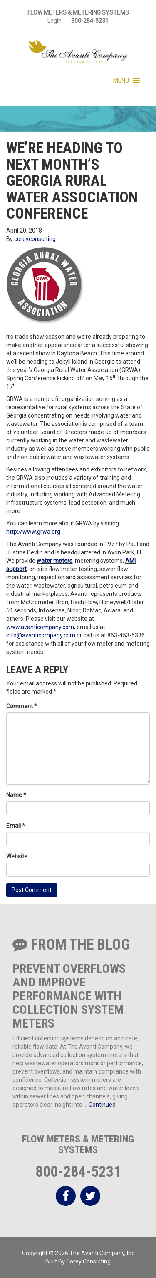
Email (15, 825)
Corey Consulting (88, 1261)
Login (54, 20)
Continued (102, 1104)
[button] (121, 80)
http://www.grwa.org (33, 531)
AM (129, 560)
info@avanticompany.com (40, 635)
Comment (21, 706)
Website (16, 856)
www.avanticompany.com (40, 627)
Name (16, 795)
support (16, 569)
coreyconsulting (35, 239)
